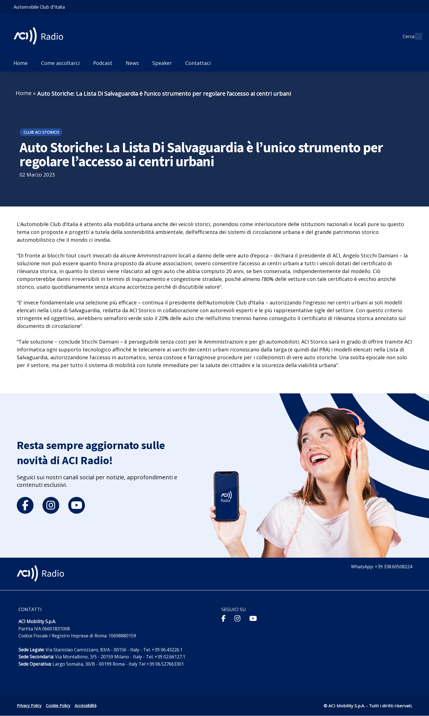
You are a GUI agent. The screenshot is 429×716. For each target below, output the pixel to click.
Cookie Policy (58, 705)
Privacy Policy (29, 705)
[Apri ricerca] (415, 36)
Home (24, 93)
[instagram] (50, 505)
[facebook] (25, 505)
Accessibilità (85, 705)
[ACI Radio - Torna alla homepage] (40, 36)
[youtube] (76, 505)
